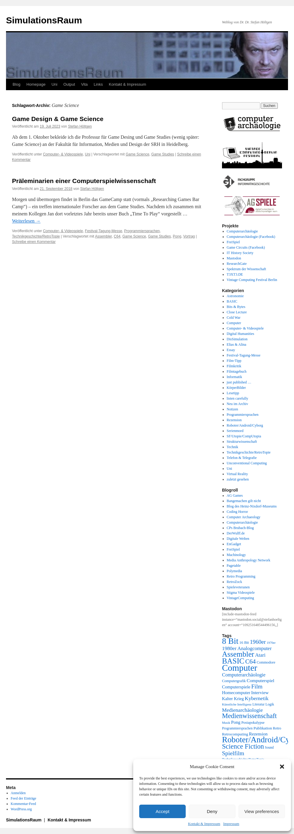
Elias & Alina (236, 344)
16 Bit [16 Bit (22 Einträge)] (244, 642)
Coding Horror (237, 512)
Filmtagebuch (237, 371)
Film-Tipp (234, 361)
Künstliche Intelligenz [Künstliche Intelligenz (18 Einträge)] (236, 704)
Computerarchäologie (242, 231)
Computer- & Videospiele (63, 154)
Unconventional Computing (247, 463)
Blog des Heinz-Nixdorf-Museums (252, 506)
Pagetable (234, 565)
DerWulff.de (236, 533)
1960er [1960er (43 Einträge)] (258, 642)
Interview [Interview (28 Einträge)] (259, 692)
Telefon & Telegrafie (242, 458)
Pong (177, 236)
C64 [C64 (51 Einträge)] (250, 661)
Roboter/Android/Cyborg (245, 425)
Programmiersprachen (142, 231)
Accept (163, 811)
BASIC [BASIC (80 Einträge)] (233, 661)
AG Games (235, 495)
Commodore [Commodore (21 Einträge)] (265, 662)
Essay (231, 350)
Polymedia (234, 571)
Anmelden (18, 793)
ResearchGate (237, 264)
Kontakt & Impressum (204, 824)
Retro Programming (241, 576)
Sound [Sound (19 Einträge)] (269, 748)
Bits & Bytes (236, 307)
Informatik (234, 377)
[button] (282, 767)
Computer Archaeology (243, 517)
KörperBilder (236, 388)
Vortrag (189, 236)
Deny (212, 811)
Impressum (231, 824)
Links (98, 84)
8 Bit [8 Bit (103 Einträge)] (230, 641)
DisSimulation (237, 339)
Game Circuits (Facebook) (246, 247)
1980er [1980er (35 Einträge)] (229, 648)
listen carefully (237, 398)
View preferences (261, 811)
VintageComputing (240, 598)
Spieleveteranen (238, 587)
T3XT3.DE (235, 274)
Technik (232, 447)
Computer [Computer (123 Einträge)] (239, 668)
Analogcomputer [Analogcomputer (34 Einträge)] (254, 648)
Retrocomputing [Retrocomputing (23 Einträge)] (235, 734)
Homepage (36, 84)
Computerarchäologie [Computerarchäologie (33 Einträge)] (244, 675)
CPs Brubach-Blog (240, 528)
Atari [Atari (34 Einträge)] (260, 655)
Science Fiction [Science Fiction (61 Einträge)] (243, 746)
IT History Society (240, 253)
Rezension (234, 420)
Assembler (103, 236)
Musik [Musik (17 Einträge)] (226, 722)
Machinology (236, 555)
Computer (234, 323)
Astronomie (235, 296)
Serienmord (235, 431)
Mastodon (234, 258)
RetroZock (234, 582)
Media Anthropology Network (248, 560)
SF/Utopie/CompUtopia (244, 436)
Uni (55, 84)
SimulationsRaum (44, 20)
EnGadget (234, 544)
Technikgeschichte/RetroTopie (36, 236)
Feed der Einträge (23, 798)
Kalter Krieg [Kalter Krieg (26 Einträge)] (233, 698)
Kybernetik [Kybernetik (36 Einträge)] (256, 698)
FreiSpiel (233, 242)
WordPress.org (21, 809)
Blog (16, 84)
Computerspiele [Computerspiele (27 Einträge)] (236, 687)
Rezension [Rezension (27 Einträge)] (258, 734)
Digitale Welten (238, 539)
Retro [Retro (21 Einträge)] (277, 728)
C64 (117, 236)
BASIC (232, 301)
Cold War (234, 317)
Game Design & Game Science (58, 118)
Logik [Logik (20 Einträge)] (270, 704)
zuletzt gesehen (238, 479)
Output (69, 84)
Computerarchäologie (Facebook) (251, 237)
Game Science (137, 154)
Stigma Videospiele (241, 592)
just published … (239, 382)
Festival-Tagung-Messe (103, 231)
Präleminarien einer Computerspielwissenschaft (84, 180)
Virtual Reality (237, 474)
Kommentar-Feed (23, 804)
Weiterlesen (26, 220)
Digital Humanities (240, 334)
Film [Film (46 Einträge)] (257, 686)
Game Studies (162, 154)
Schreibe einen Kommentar (34, 242)
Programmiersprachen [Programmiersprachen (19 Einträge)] (237, 728)
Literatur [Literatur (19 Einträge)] (258, 704)
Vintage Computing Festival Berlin (252, 280)
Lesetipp (233, 393)
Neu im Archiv (237, 404)
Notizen (232, 409)
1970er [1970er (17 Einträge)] (271, 642)
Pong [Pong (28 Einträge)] (235, 722)
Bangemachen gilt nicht (244, 501)
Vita (84, 84)
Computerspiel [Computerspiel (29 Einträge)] (260, 680)
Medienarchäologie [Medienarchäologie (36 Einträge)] (242, 710)
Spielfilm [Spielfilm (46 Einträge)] (233, 753)
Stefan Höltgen (80, 126)
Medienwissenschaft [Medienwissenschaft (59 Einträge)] (249, 716)
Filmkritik (234, 366)
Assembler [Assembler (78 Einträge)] (238, 654)
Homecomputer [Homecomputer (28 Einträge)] (236, 692)
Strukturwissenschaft (242, 441)
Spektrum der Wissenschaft (246, 269)
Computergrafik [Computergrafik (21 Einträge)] (234, 681)
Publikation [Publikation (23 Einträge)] (263, 728)
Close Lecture (237, 312)
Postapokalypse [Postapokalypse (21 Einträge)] (252, 722)
